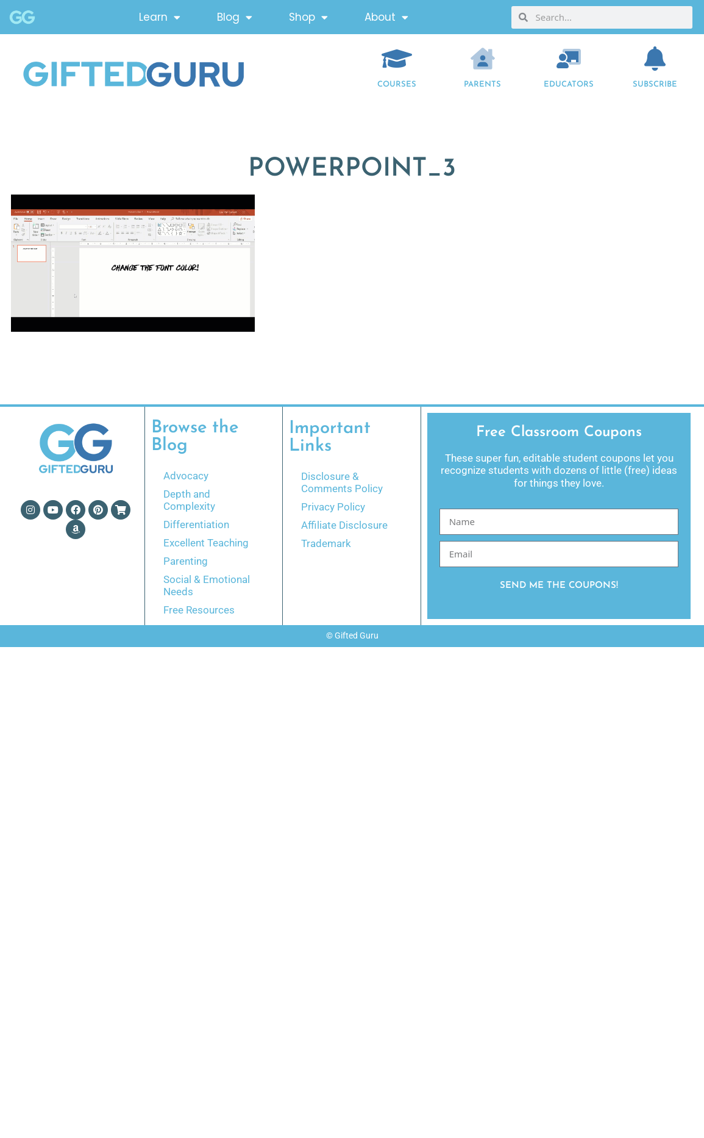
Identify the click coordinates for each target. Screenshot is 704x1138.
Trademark (326, 543)
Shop (308, 17)
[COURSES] (397, 58)
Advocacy (185, 476)
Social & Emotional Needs (206, 585)
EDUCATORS (569, 84)
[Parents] (483, 58)
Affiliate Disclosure (344, 525)
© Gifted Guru (352, 635)
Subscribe (655, 84)
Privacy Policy (333, 507)
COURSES (396, 84)
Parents (482, 84)
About (386, 17)
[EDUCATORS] (568, 58)
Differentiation (196, 524)
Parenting (185, 561)
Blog (234, 17)
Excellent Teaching (206, 543)
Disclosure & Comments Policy (342, 482)
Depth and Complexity (189, 500)
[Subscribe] (654, 58)
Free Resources (199, 610)
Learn (159, 17)
